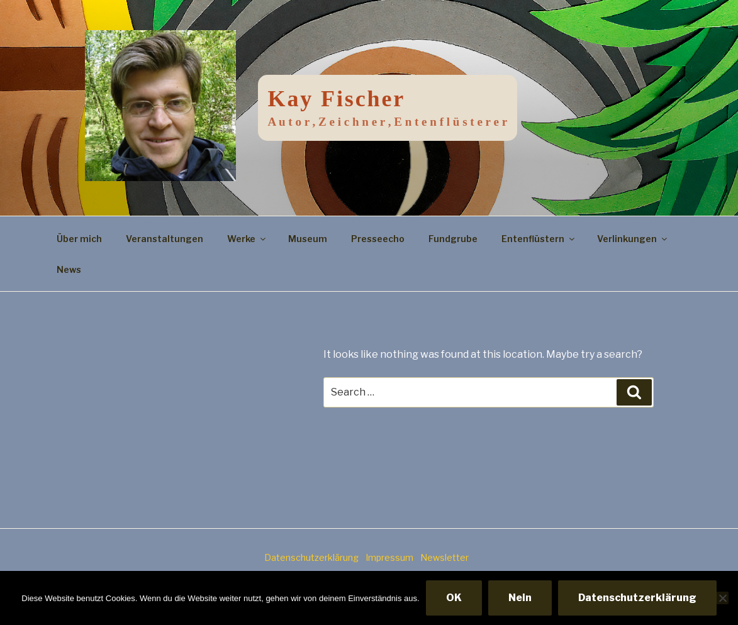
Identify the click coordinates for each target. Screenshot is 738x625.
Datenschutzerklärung (311, 557)
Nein (520, 598)
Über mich (79, 238)
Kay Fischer (337, 98)
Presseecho (378, 238)
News (69, 269)
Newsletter (444, 557)
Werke (247, 238)
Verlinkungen (633, 238)
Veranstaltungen (164, 238)
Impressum (389, 557)
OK (454, 598)
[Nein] (722, 598)
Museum (307, 238)
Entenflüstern (538, 238)
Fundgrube (453, 238)
